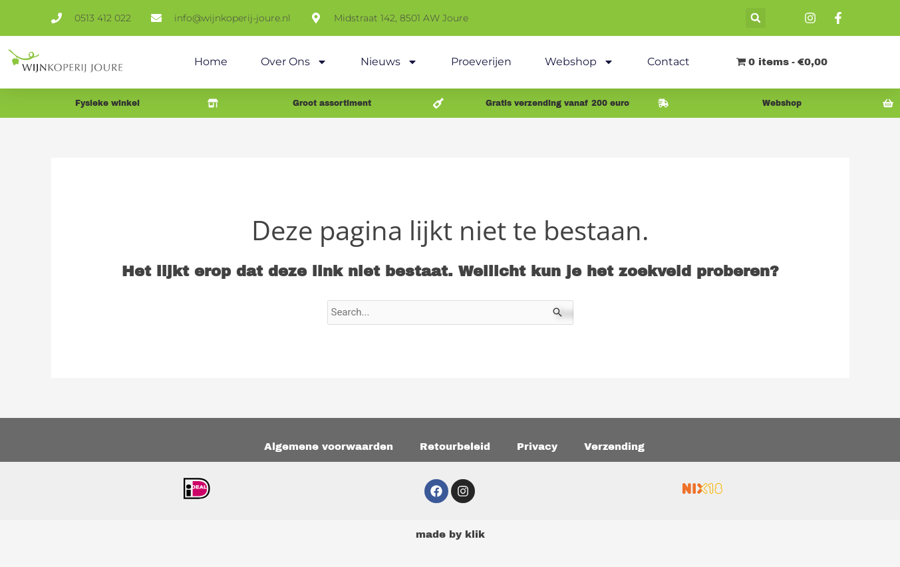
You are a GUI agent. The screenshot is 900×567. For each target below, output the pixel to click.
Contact (668, 61)
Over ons (294, 62)
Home (210, 61)
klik (475, 534)
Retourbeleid (455, 446)
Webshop (579, 62)
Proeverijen (481, 61)
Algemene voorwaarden (328, 446)
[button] (756, 18)
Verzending (614, 446)
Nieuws (389, 62)
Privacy (537, 446)
